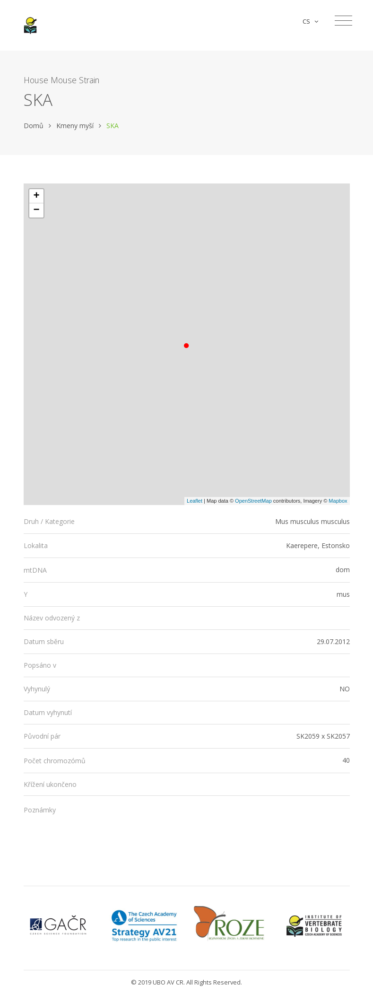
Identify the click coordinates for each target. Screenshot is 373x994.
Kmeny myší (75, 125)
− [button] (36, 210)
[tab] (187, 522)
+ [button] (36, 196)
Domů (33, 125)
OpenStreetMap (253, 501)
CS (310, 21)
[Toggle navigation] (343, 20)
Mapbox (338, 501)
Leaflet (194, 501)
